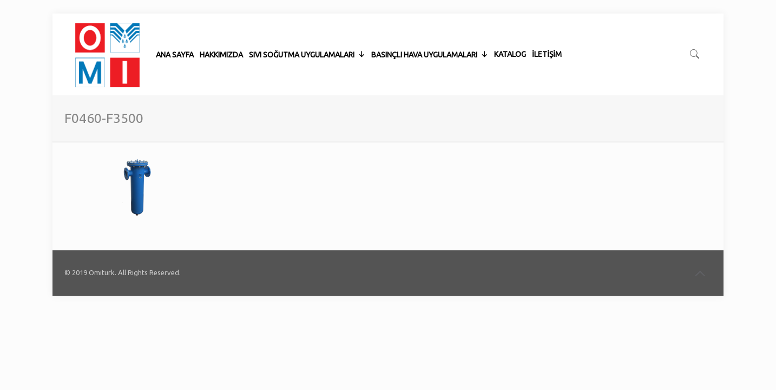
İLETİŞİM (547, 27)
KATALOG (510, 27)
